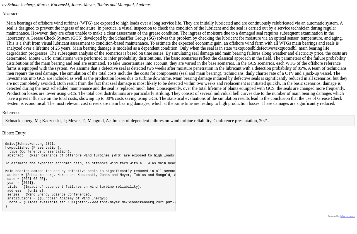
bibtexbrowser (348, 230)
